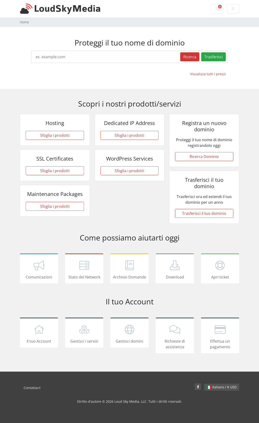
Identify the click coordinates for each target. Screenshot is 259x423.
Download (175, 269)
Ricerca (189, 56)
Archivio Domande (129, 269)
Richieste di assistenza (175, 336)
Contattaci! (32, 388)
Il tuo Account (39, 333)
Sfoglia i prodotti (55, 135)
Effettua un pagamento (220, 336)
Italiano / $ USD (222, 387)
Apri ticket (220, 269)
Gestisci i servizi (84, 333)
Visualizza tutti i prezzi (208, 74)
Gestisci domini (129, 333)
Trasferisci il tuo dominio (204, 213)
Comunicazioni (39, 269)
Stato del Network (84, 269)
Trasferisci (213, 56)
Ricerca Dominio (204, 156)
